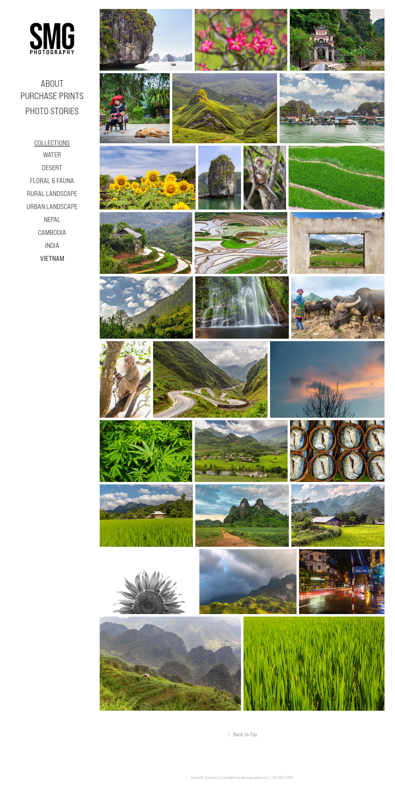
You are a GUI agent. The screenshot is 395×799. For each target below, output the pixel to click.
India (52, 245)
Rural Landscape (52, 193)
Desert (52, 167)
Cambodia (52, 232)
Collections (52, 143)
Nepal (52, 219)
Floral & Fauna (52, 180)
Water (52, 154)
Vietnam (52, 258)
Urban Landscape (52, 206)
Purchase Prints (52, 95)
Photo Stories (52, 110)
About (52, 83)
